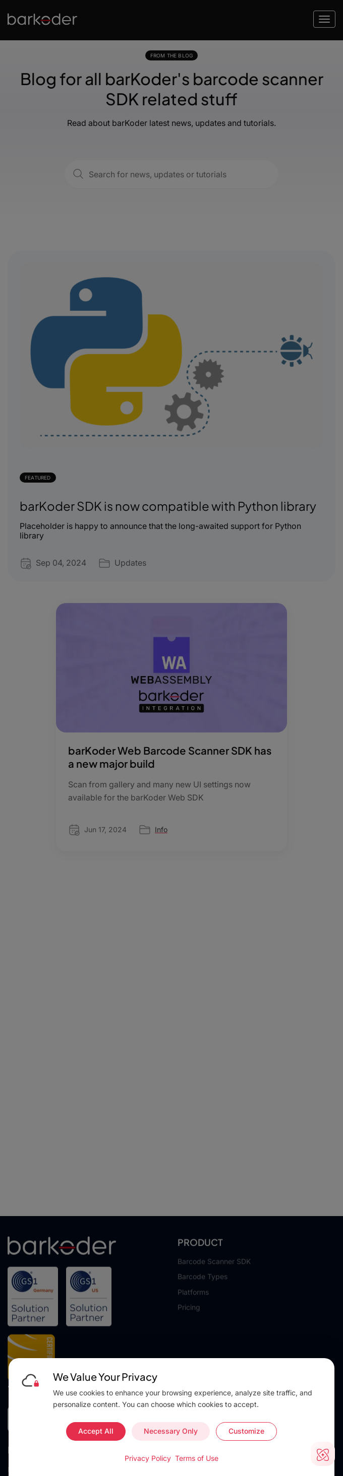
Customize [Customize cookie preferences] (246, 1431)
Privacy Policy (148, 1458)
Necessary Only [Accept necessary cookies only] (171, 1431)
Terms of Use (196, 1458)
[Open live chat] (323, 1454)
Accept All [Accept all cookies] (95, 1431)
